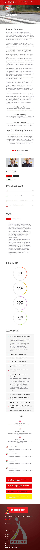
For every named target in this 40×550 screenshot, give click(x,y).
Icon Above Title (20, 423)
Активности (8, 540)
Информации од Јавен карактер (12, 547)
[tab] (20, 336)
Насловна (7, 21)
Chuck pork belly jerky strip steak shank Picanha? (21, 406)
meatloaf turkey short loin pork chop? (20, 410)
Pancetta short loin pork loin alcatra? (20, 402)
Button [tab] (8, 218)
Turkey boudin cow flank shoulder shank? (19, 398)
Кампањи (7, 538)
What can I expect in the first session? (20, 336)
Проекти (7, 536)
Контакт (7, 543)
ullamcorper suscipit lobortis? (18, 358)
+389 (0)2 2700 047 (26, 1)
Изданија (7, 541)
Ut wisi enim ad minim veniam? (18, 354)
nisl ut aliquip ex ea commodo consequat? (18, 365)
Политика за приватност (11, 545)
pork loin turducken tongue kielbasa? (20, 394)
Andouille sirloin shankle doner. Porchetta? (19, 375)
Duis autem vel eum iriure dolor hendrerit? (18, 370)
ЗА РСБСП (7, 534)
